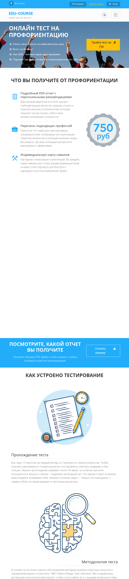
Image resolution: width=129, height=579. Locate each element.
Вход (113, 4)
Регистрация (78, 4)
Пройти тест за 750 (103, 43)
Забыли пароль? (96, 4)
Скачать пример (105, 349)
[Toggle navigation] (115, 15)
